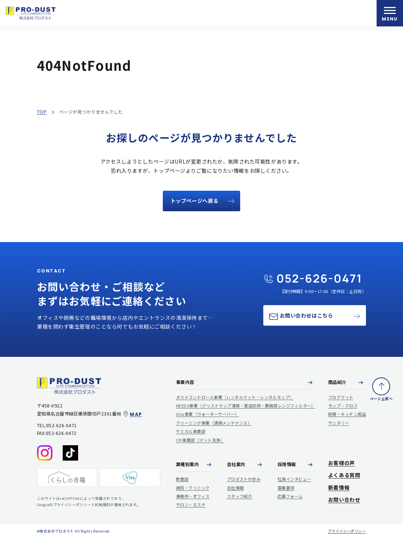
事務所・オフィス (193, 496)
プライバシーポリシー (347, 530)
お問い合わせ (344, 499)
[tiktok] (70, 452)
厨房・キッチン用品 (347, 414)
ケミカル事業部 (190, 431)
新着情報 (338, 487)
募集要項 (286, 487)
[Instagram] (44, 452)
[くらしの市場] (67, 477)
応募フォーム (290, 496)
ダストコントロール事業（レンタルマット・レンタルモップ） (235, 397)
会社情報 (235, 487)
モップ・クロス (343, 406)
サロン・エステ (190, 505)
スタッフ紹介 (239, 496)
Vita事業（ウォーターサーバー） (207, 414)
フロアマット (340, 397)
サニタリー (338, 422)
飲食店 (182, 479)
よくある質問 (344, 475)
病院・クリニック (193, 487)
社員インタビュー (294, 479)
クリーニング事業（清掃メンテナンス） (214, 422)
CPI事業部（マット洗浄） (200, 440)
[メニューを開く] (390, 13)
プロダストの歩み (244, 479)
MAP (132, 414)
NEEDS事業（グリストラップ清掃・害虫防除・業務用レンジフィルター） (245, 406)
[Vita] (130, 477)
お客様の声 (341, 462)
